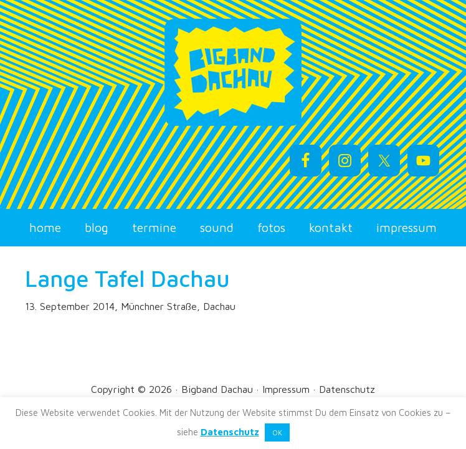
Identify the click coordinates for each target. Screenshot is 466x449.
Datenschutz (347, 389)
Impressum (286, 389)
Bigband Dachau (232, 72)
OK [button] (277, 432)
